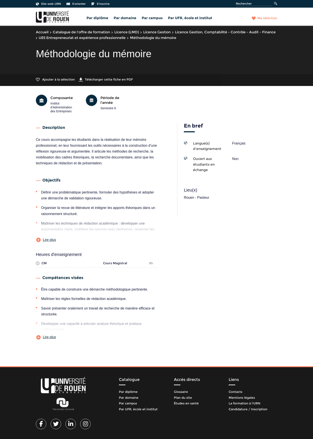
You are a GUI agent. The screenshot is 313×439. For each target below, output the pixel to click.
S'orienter (76, 3)
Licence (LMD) (126, 32)
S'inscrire (100, 3)
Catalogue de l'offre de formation (81, 32)
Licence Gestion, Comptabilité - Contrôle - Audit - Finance (225, 32)
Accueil (42, 32)
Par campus (152, 18)
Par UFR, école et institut (190, 18)
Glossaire (181, 392)
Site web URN (48, 3)
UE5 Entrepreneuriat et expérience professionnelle (82, 38)
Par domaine (125, 18)
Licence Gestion (157, 32)
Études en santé (186, 403)
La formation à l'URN (244, 403)
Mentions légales (242, 398)
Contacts (235, 392)
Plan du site (183, 398)
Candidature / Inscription (248, 409)
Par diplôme (97, 18)
